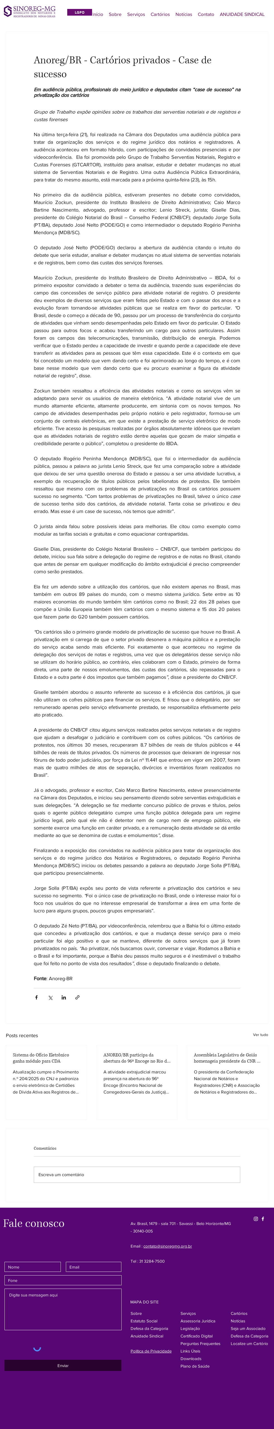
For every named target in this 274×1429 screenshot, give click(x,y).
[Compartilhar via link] (77, 997)
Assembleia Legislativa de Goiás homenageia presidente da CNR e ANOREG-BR (226, 1058)
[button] (249, 1336)
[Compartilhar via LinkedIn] (63, 997)
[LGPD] (79, 12)
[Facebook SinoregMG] (263, 1219)
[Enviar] (62, 1365)
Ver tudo (260, 1034)
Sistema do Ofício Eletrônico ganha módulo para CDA (41, 1058)
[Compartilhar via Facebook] (36, 997)
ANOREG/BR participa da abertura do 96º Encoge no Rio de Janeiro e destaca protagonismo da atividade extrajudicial (136, 1058)
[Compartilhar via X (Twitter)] (50, 997)
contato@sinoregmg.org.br (167, 1246)
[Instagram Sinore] (256, 1219)
